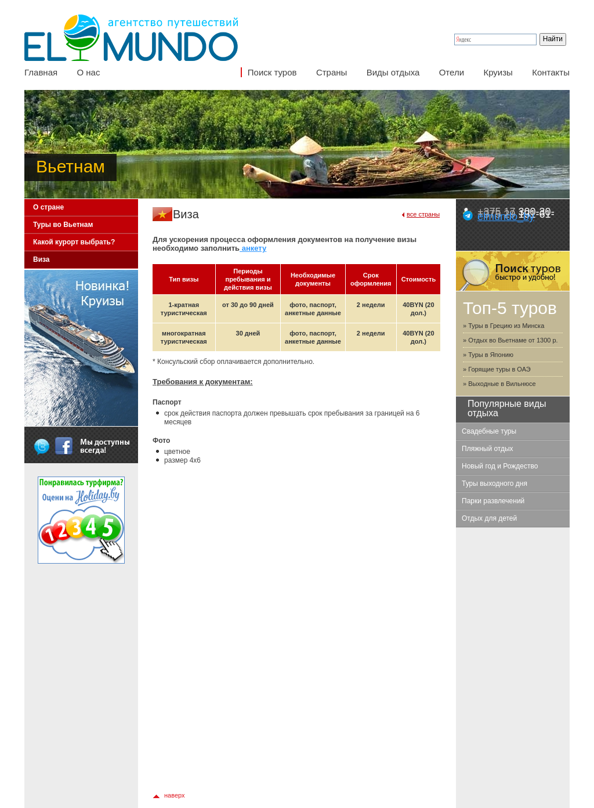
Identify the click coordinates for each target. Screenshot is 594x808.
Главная (40, 72)
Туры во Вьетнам (63, 225)
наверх (174, 795)
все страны (423, 214)
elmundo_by (505, 216)
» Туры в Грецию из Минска (503, 325)
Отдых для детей (489, 518)
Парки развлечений (493, 501)
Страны (331, 72)
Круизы (497, 72)
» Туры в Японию (488, 354)
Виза (41, 259)
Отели (451, 72)
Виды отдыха (393, 72)
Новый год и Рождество (500, 466)
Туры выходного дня (494, 483)
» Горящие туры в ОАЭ (497, 369)
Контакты (551, 72)
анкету (253, 248)
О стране (48, 207)
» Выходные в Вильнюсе (499, 383)
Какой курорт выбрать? (74, 242)
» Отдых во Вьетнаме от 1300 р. (510, 340)
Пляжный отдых (487, 449)
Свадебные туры (489, 431)
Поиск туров (272, 72)
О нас (88, 72)
